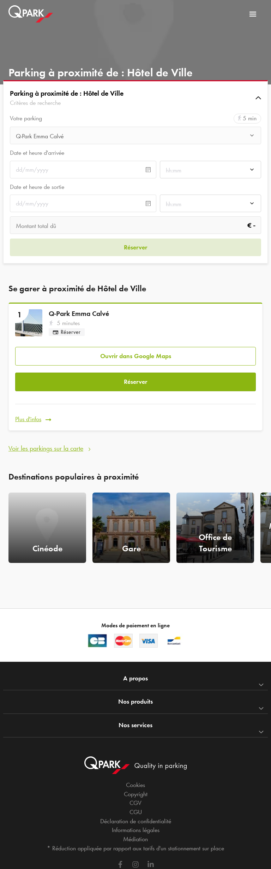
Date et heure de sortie (37, 187)
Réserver (135, 382)
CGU (136, 812)
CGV (135, 803)
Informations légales (135, 830)
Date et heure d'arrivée (37, 153)
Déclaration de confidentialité (135, 821)
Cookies (135, 785)
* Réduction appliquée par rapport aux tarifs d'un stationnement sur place (135, 848)
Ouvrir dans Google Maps (135, 356)
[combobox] (135, 137)
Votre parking (26, 118)
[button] (135, 97)
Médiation (135, 839)
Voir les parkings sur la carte (45, 448)
